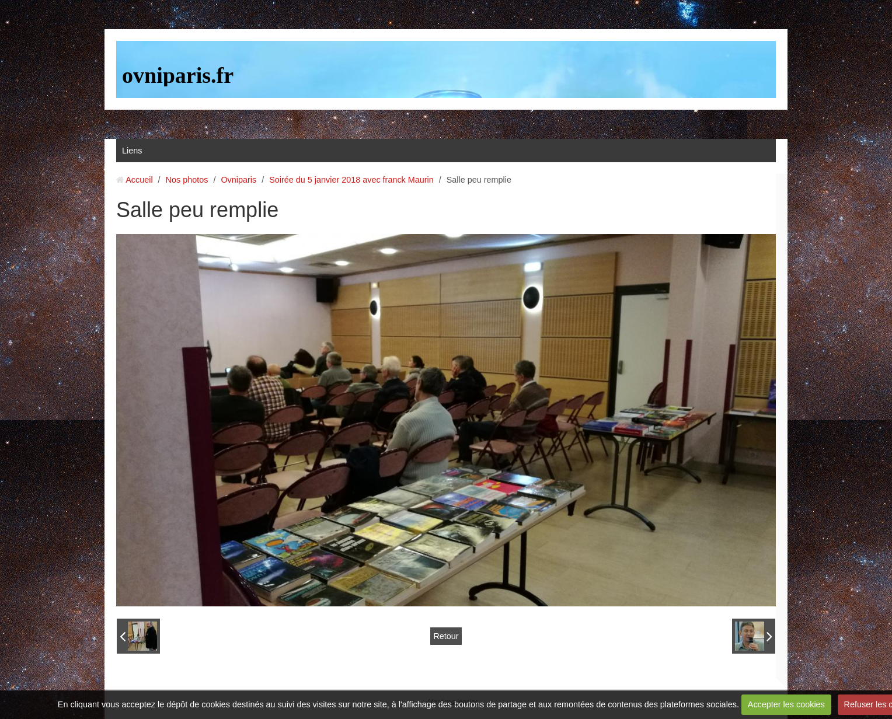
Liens (132, 150)
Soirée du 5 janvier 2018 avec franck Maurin (351, 179)
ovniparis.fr (178, 75)
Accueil (139, 179)
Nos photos (187, 179)
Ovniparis (238, 179)
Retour (445, 636)
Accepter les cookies (786, 704)
